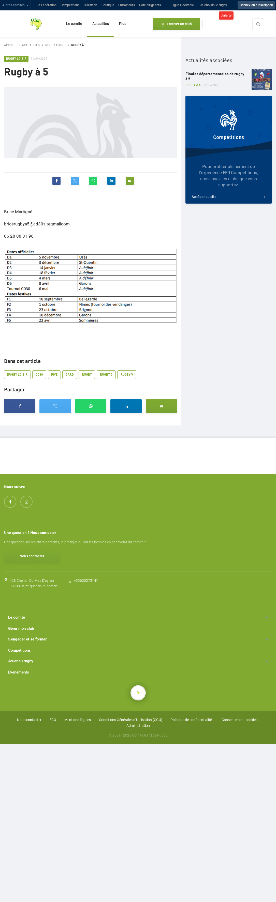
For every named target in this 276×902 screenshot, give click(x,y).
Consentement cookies (239, 720)
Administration (138, 726)
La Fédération (46, 5)
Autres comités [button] (13, 5)
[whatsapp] (93, 181)
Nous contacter (32, 556)
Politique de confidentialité (191, 720)
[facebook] (56, 181)
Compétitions (70, 5)
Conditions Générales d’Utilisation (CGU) (130, 720)
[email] (130, 181)
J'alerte (226, 15)
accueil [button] (10, 45)
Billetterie (90, 5)
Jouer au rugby (20, 661)
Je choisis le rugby (213, 5)
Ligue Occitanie (182, 5)
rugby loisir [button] (55, 45)
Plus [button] (122, 24)
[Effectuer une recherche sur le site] (262, 24)
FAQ (53, 720)
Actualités (100, 24)
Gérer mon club (21, 628)
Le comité (74, 24)
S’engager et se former (27, 639)
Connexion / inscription (256, 5)
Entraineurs (126, 5)
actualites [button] (31, 45)
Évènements (18, 672)
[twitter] (75, 181)
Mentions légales (77, 720)
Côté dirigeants (150, 5)
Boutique (107, 5)
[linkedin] (111, 181)
